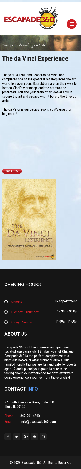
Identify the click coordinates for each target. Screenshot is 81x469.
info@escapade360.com (38, 421)
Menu (72, 24)
